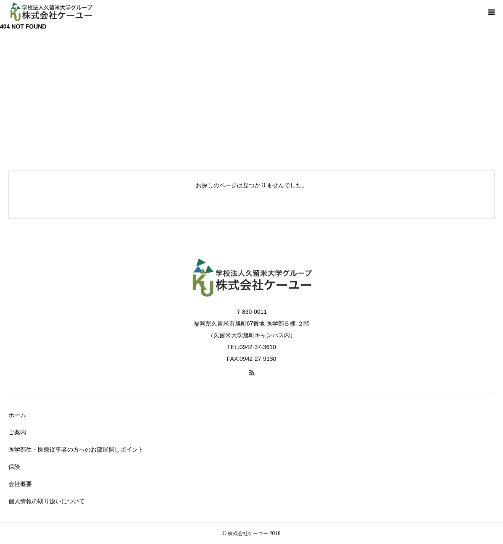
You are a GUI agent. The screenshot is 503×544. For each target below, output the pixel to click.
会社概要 (20, 484)
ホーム (17, 415)
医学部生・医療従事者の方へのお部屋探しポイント (76, 449)
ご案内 (17, 432)
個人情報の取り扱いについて (46, 501)
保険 (14, 466)
